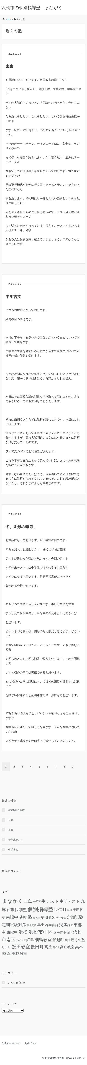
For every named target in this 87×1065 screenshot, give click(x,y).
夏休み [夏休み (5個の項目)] (36, 918)
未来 (9, 66)
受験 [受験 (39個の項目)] (23, 917)
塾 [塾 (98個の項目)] (29, 917)
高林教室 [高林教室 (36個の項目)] (19, 953)
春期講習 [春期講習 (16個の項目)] (51, 925)
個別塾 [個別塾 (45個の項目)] (21, 909)
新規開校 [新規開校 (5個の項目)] (31, 925)
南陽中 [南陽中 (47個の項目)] (12, 917)
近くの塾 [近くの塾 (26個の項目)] (78, 940)
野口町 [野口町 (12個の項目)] (6, 947)
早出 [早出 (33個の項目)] (41, 925)
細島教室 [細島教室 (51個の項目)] (43, 939)
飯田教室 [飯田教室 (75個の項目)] (21, 946)
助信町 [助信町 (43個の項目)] (60, 909)
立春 (10, 819)
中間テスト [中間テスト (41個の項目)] (70, 901)
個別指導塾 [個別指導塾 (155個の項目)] (40, 909)
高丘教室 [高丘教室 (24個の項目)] (67, 947)
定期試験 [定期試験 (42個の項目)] (75, 917)
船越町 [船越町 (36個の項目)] (58, 940)
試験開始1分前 (16, 810)
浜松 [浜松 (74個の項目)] (23, 932)
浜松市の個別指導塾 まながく (32, 7)
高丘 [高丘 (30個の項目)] (48, 947)
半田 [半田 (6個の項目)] (69, 910)
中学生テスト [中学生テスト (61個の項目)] (46, 901)
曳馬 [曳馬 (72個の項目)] (63, 924)
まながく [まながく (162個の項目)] (12, 901)
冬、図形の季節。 (21, 527)
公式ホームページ (11, 1043)
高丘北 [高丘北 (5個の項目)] (56, 947)
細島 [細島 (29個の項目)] (30, 940)
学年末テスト (15, 839)
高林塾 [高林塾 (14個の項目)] (6, 954)
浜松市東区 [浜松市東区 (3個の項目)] (21, 940)
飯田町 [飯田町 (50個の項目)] (37, 946)
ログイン (81, 1058)
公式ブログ (30, 1043)
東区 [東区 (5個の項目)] (70, 925)
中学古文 (13, 296)
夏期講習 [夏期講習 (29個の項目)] (47, 917)
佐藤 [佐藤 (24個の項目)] (10, 910)
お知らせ (13, 982)
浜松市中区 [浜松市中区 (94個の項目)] (41, 932)
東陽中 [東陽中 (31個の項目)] (12, 932)
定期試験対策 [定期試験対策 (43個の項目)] (14, 924)
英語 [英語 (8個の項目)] (67, 940)
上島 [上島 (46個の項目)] (28, 901)
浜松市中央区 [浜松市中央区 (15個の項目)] (63, 932)
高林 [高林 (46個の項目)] (79, 946)
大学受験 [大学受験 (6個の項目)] (61, 918)
